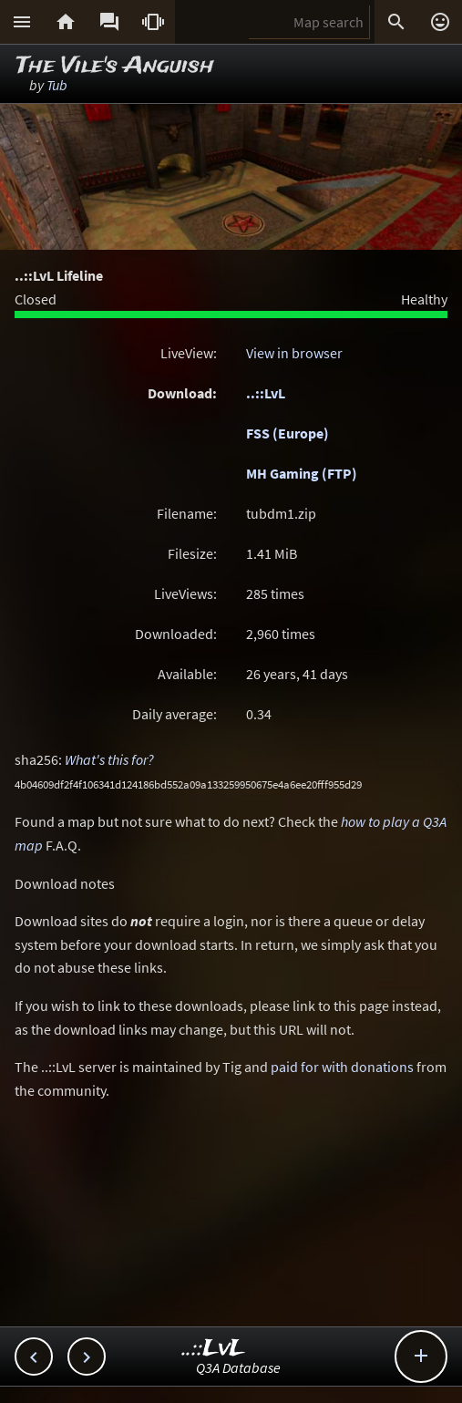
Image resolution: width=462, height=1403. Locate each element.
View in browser (294, 353)
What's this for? (109, 759)
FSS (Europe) (287, 433)
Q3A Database (238, 1367)
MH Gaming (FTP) (301, 473)
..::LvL (265, 393)
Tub (56, 85)
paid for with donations (342, 1066)
